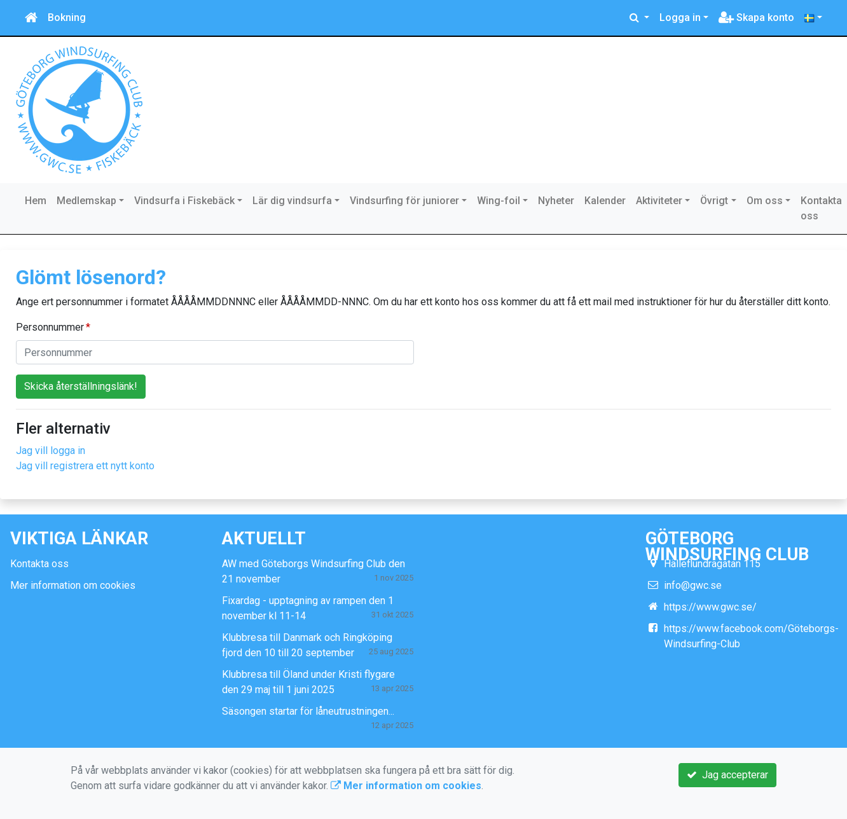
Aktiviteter (659, 201)
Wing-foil (498, 201)
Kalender (605, 201)
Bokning (67, 17)
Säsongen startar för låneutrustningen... (308, 711)
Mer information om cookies (72, 585)
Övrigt (714, 201)
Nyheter (556, 201)
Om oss (765, 201)
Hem (35, 201)
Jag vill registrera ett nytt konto (85, 466)
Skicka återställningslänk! (80, 386)
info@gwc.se (693, 585)
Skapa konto (756, 17)
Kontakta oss (821, 208)
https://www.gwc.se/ (710, 607)
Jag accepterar (727, 775)
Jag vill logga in (50, 450)
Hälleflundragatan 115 (712, 564)
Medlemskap (86, 201)
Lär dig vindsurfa (292, 201)
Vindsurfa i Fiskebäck (184, 201)
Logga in (680, 17)
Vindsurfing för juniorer (404, 201)
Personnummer (50, 327)
